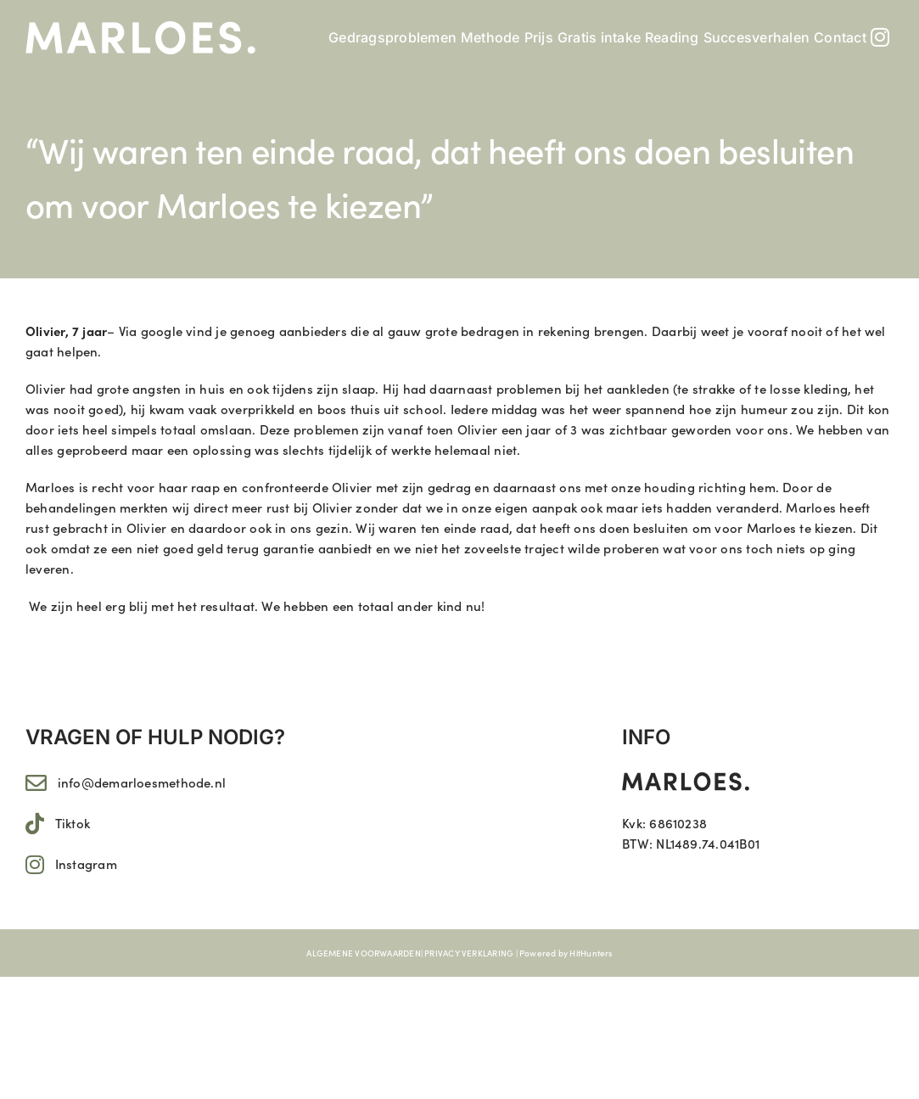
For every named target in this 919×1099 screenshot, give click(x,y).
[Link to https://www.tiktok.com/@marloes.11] (34, 823)
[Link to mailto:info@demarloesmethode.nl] (36, 782)
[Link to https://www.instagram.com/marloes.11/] (34, 864)
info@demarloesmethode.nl (142, 782)
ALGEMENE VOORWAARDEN (363, 953)
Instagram (86, 863)
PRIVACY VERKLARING (468, 953)
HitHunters (590, 953)
